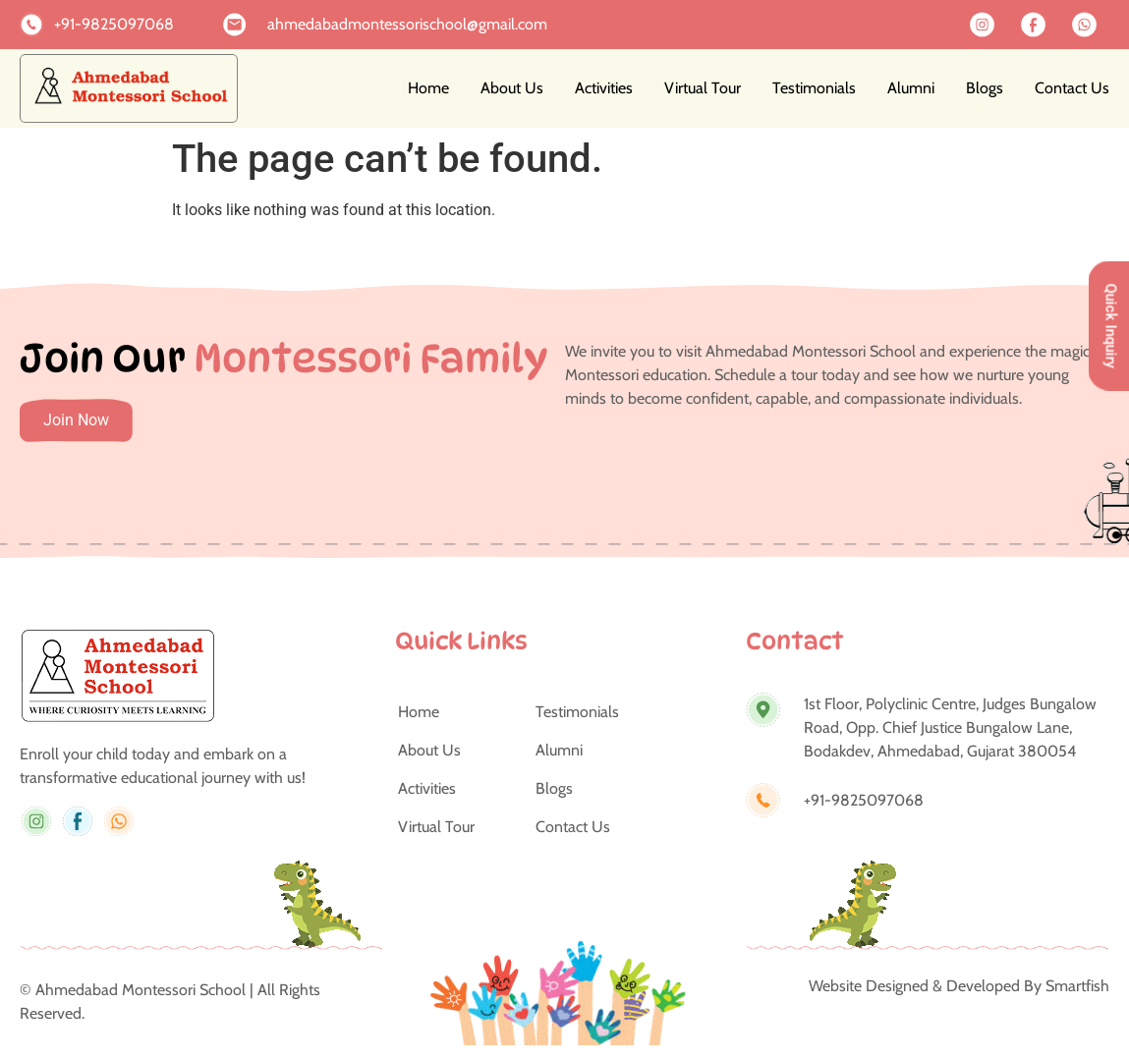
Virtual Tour (702, 88)
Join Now (76, 420)
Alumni (910, 88)
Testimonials (814, 88)
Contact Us (1072, 88)
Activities (604, 88)
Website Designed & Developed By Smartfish (959, 985)
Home (428, 88)
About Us (511, 88)
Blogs (984, 88)
